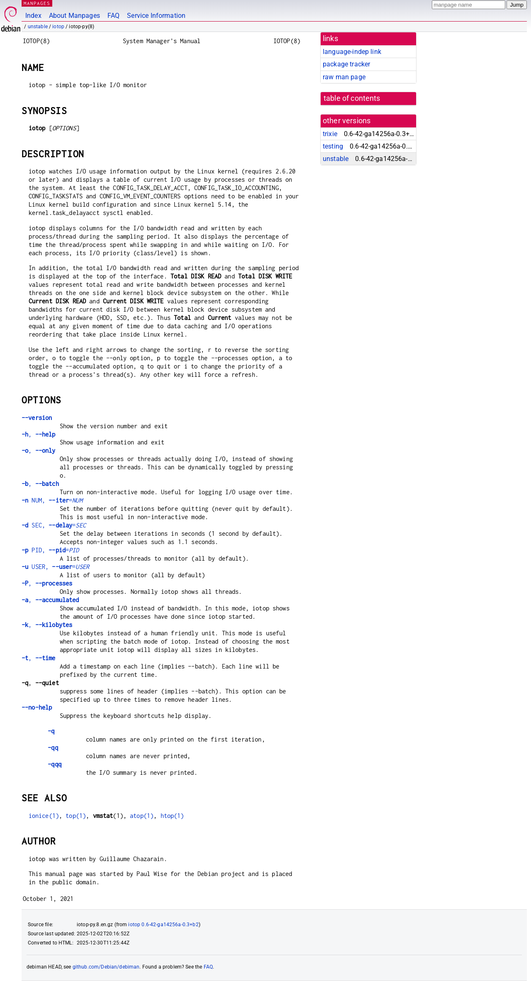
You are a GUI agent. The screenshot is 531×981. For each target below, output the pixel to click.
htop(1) (172, 815)
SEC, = (54, 525)
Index (33, 16)
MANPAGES (37, 3)
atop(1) (141, 815)
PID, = (50, 550)
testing (333, 146)
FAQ (113, 16)
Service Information (156, 16)
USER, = (55, 566)
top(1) (76, 815)
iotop (58, 26)
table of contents (352, 98)
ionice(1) (44, 815)
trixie (330, 134)
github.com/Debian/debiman (106, 967)
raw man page (344, 77)
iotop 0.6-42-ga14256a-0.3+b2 (163, 924)
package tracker (346, 64)
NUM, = (52, 500)
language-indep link (352, 52)
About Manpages (74, 16)
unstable (38, 26)
